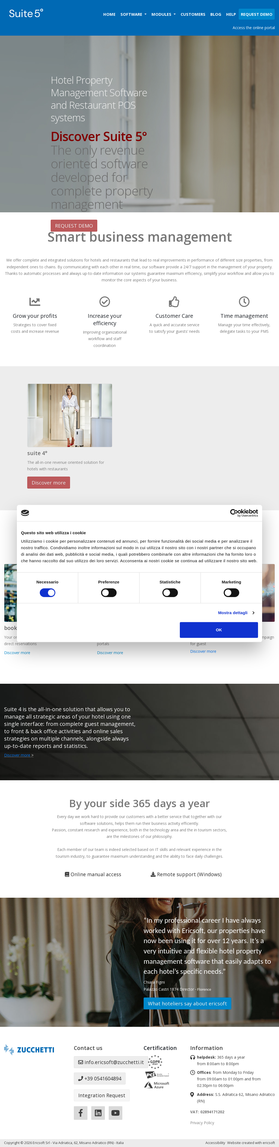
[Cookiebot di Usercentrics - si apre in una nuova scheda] (234, 513)
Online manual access (93, 874)
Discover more (49, 482)
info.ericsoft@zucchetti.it (111, 1062)
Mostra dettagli (232, 612)
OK (219, 629)
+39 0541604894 (99, 1078)
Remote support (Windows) (186, 874)
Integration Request (101, 1095)
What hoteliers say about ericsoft (187, 1003)
